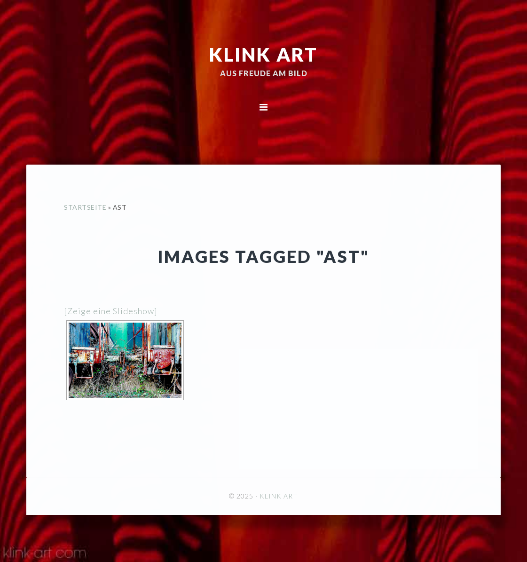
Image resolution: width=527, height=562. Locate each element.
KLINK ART (263, 54)
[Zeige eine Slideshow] (110, 311)
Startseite (85, 207)
